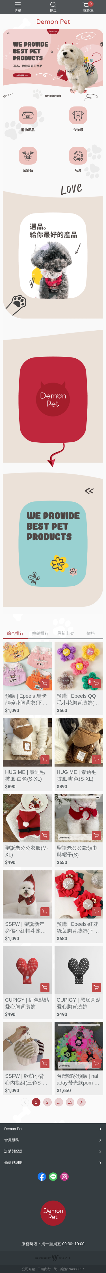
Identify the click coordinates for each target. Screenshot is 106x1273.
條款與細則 (13, 1162)
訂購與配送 (13, 1151)
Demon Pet (13, 1129)
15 (70, 1102)
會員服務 (11, 1140)
